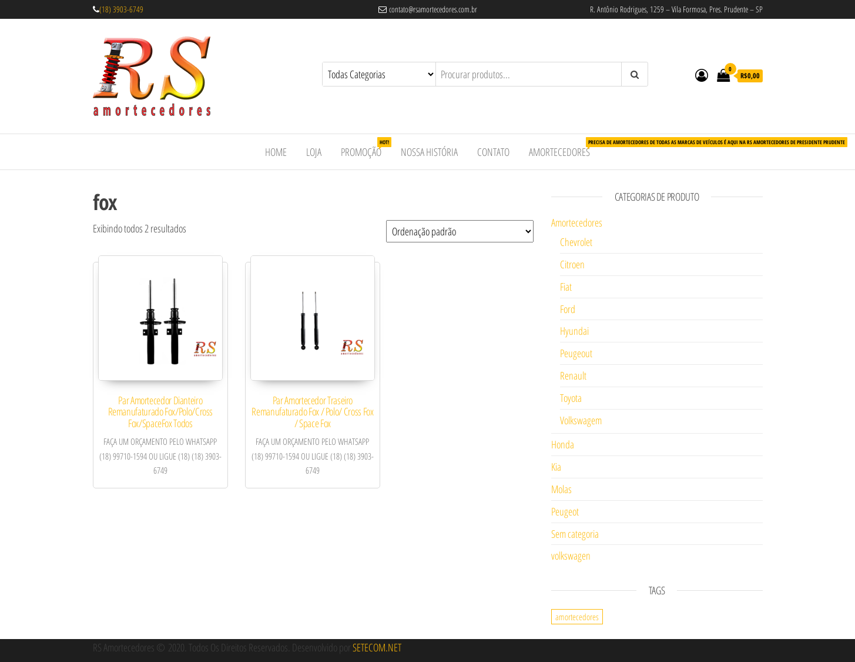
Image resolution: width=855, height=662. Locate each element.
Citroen (572, 264)
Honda (562, 444)
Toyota (571, 398)
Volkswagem (581, 420)
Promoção (365, 148)
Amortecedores (564, 148)
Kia (556, 467)
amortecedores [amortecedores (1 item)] (577, 617)
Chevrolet (576, 242)
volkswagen (571, 555)
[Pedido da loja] (460, 231)
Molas (561, 489)
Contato (493, 152)
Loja (313, 152)
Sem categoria (575, 534)
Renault (573, 375)
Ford (567, 309)
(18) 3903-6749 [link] (121, 9)
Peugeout (576, 353)
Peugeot (565, 511)
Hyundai (574, 331)
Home (276, 152)
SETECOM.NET (377, 647)
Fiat (566, 287)
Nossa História (429, 152)
